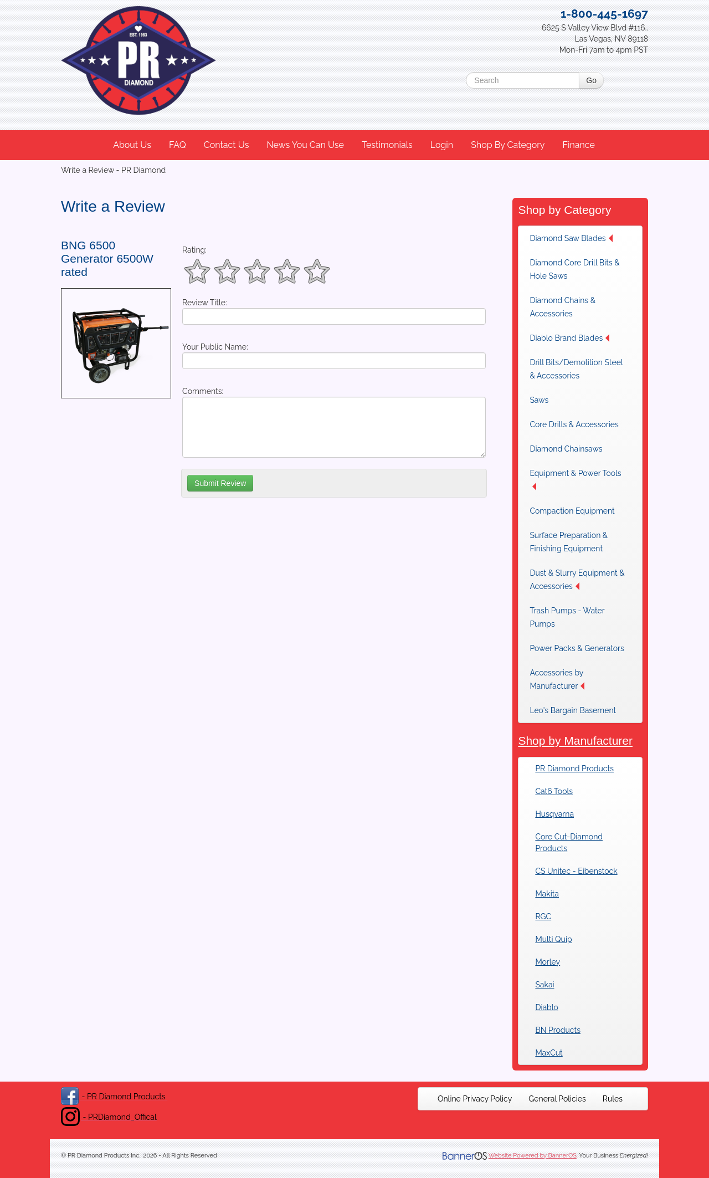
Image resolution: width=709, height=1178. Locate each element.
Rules (613, 1098)
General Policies (557, 1098)
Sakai (544, 984)
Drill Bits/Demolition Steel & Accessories (576, 369)
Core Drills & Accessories (574, 424)
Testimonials (387, 145)
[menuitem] (133, 145)
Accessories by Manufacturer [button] (557, 679)
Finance (578, 145)
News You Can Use (305, 145)
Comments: (202, 391)
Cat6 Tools (554, 791)
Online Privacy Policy (475, 1098)
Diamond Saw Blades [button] (571, 238)
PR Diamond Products (574, 768)
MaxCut (548, 1052)
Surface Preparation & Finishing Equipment (569, 542)
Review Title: (204, 302)
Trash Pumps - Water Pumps (567, 617)
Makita (547, 893)
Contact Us (226, 145)
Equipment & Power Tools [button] (575, 479)
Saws (539, 400)
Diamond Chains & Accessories (562, 307)
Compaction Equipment (572, 510)
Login (441, 145)
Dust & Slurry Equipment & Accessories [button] (577, 579)
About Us (132, 145)
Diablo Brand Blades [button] (569, 338)
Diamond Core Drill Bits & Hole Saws (574, 269)
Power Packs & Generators (577, 648)
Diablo (546, 1007)
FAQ (177, 145)
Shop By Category (507, 145)
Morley (547, 961)
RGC (543, 916)
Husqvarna (554, 814)
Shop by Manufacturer (575, 740)
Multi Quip (553, 939)
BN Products (557, 1030)
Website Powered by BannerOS (533, 1155)
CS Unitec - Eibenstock (576, 871)
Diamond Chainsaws (566, 448)
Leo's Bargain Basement (573, 710)
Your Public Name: (215, 346)
